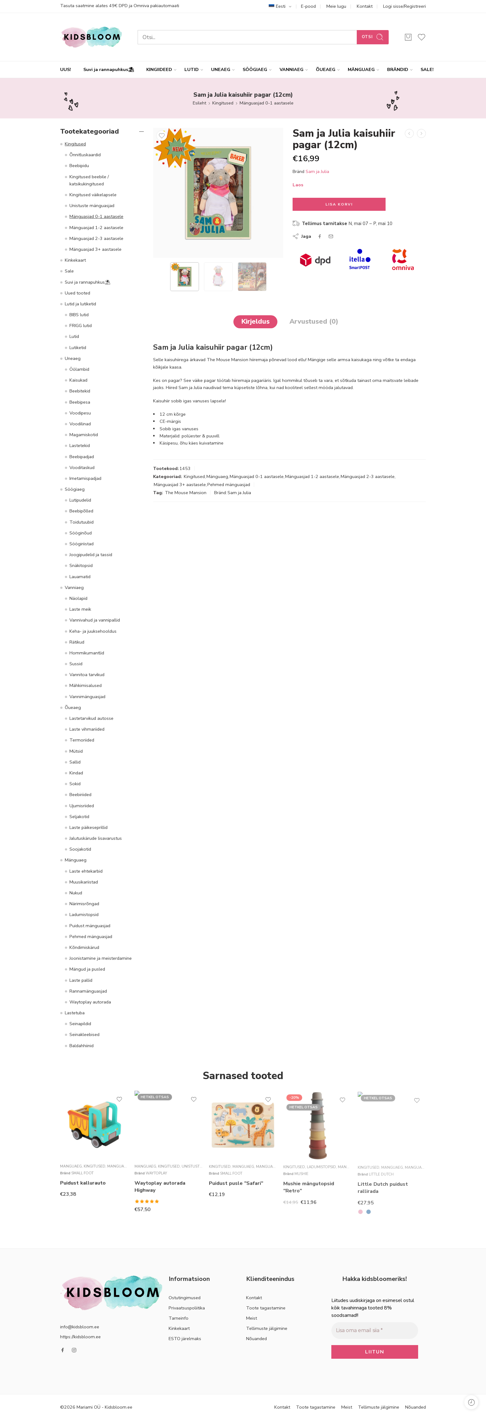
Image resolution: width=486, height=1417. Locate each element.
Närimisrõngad (84, 904)
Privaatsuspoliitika (187, 1308)
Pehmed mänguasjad (228, 484)
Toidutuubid (81, 522)
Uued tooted (77, 293)
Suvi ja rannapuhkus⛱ (108, 69)
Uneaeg (73, 358)
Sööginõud (80, 533)
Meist (251, 1318)
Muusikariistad (83, 882)
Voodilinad (80, 424)
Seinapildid (80, 1024)
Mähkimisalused (85, 685)
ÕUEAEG (325, 69)
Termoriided (81, 740)
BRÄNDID (397, 69)
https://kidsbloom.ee (80, 1337)
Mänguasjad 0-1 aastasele (267, 103)
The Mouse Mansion (185, 492)
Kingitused (222, 103)
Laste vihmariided (86, 729)
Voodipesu (80, 413)
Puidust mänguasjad (89, 926)
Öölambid (79, 369)
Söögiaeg (75, 489)
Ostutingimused (185, 1298)
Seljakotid (79, 816)
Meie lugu (336, 6)
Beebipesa (79, 402)
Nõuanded (256, 1338)
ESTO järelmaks (185, 1338)
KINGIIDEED (159, 69)
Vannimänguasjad (87, 696)
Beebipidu (79, 165)
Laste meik (80, 609)
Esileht (199, 103)
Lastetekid (79, 445)
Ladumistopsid (84, 914)
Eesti (277, 6)
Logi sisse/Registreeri (404, 6)
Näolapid (78, 598)
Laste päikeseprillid (88, 827)
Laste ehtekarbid (86, 871)
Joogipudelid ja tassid (90, 554)
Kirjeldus (255, 321)
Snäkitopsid (81, 565)
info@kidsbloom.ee (79, 1327)
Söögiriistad (81, 544)
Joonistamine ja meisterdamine (100, 958)
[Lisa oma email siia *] (374, 1330)
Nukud (75, 893)
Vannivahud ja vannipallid (94, 620)
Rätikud (76, 642)
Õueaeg (73, 707)
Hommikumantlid (86, 653)
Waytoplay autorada (90, 1002)
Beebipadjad (81, 457)
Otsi (373, 37)
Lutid (74, 336)
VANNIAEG (291, 69)
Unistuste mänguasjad (91, 205)
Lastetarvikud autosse (91, 718)
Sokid (75, 784)
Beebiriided (80, 794)
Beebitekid (79, 391)
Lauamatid (80, 576)
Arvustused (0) (313, 321)
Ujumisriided (81, 806)
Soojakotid (80, 849)
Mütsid (76, 751)
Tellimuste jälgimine (266, 1328)
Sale (69, 271)
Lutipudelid (80, 500)
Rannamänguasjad (88, 991)
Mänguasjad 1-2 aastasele (312, 476)
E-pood (308, 6)
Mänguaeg (217, 476)
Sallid (75, 762)
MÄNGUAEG (361, 69)
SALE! (427, 69)
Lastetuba (75, 1013)
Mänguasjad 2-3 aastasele (368, 476)
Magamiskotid (83, 435)
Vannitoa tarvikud (86, 674)
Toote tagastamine (265, 1308)
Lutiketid (77, 347)
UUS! (65, 69)
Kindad (76, 773)
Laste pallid (80, 980)
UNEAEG (220, 69)
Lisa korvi (339, 204)
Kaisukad (78, 380)
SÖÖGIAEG (255, 69)
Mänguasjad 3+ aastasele (180, 484)
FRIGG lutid (80, 325)
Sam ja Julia (317, 171)
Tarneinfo (178, 1318)
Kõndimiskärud (84, 947)
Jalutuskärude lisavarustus (95, 838)
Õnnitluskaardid (85, 155)
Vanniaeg (74, 587)
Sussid (75, 664)
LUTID (191, 69)
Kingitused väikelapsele (93, 195)
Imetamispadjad (85, 478)
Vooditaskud (82, 467)
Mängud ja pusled (87, 969)
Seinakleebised (84, 1034)
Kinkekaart (75, 260)
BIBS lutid (79, 315)
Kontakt (365, 6)
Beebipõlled (81, 511)
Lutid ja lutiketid (80, 304)
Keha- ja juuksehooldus (93, 631)
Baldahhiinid (81, 1046)
